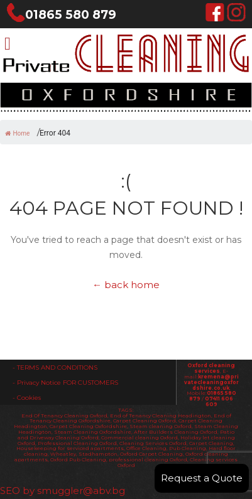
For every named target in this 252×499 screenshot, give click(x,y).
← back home (126, 285)
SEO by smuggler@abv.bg (62, 490)
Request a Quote (202, 478)
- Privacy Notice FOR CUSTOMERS (65, 382)
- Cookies (27, 398)
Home (17, 133)
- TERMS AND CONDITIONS (55, 367)
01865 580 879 (61, 15)
